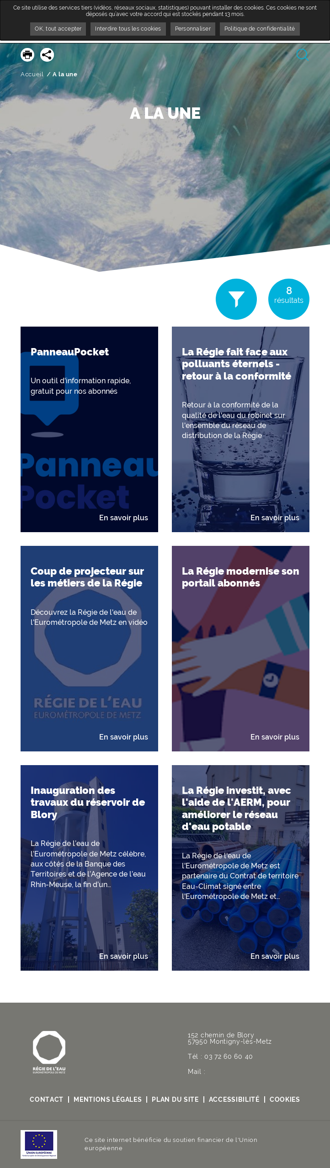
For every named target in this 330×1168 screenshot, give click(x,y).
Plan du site (175, 1099)
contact (47, 1099)
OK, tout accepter (58, 29)
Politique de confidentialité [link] (259, 29)
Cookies (285, 1099)
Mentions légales (108, 1099)
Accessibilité (234, 1099)
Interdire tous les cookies (128, 29)
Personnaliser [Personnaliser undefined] (193, 29)
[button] (89, 429)
